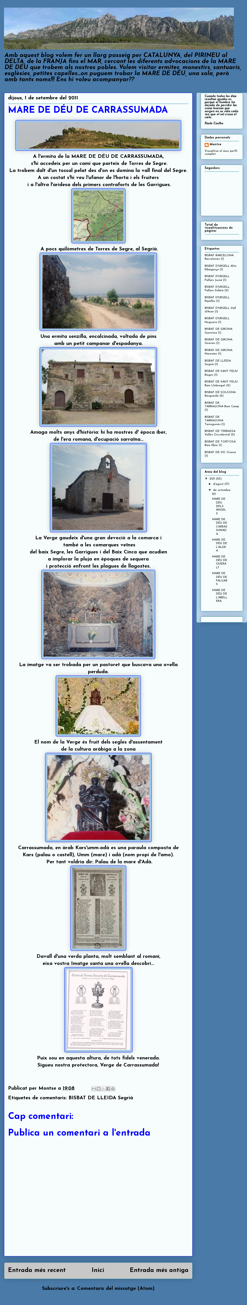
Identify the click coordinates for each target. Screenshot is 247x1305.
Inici (98, 1270)
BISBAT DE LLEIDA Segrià (101, 1098)
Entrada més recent (37, 1270)
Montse (215, 144)
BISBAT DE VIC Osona (220, 452)
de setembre (222, 490)
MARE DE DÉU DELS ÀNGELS (219, 506)
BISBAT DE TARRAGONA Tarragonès (214, 421)
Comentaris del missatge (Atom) (116, 1288)
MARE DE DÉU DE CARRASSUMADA (219, 527)
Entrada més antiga (159, 1270)
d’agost (219, 484)
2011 (212, 478)
